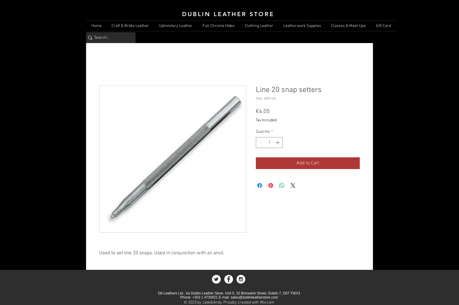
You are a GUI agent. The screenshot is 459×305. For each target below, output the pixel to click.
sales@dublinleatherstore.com (254, 297)
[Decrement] (260, 142)
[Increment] (278, 142)
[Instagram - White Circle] (241, 279)
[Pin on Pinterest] (270, 185)
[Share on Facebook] (259, 185)
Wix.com (267, 302)
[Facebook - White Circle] (228, 279)
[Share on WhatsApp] (281, 185)
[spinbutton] (269, 142)
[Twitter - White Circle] (216, 279)
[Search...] (108, 37)
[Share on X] (293, 185)
